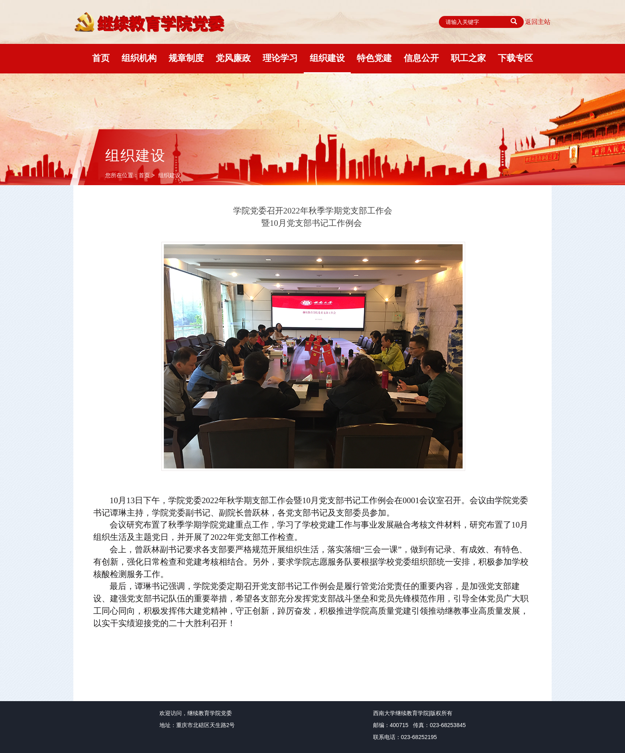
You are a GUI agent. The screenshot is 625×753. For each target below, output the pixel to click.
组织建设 (327, 58)
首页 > (147, 175)
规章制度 (186, 58)
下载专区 (515, 58)
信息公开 (421, 58)
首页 (101, 58)
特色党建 (374, 58)
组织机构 (139, 58)
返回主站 (537, 21)
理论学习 (280, 58)
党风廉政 (233, 58)
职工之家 (468, 58)
